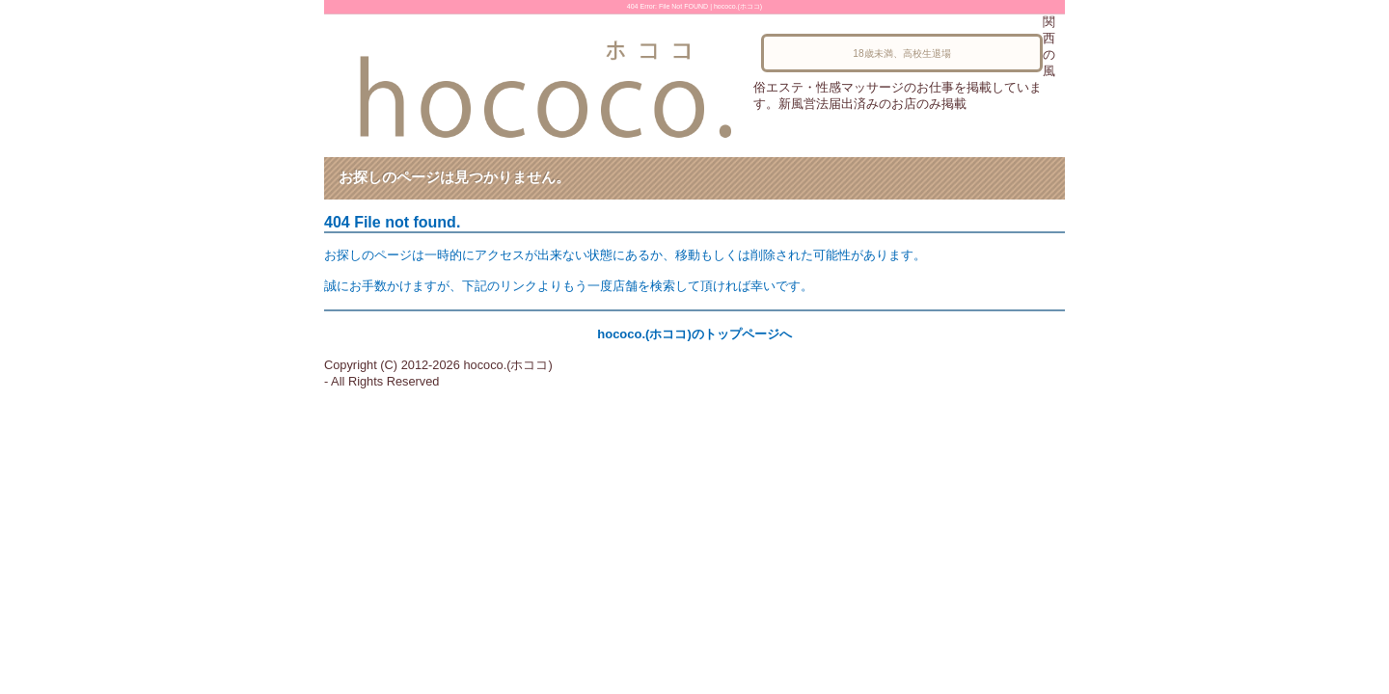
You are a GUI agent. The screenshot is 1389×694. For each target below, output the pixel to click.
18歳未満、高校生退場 (901, 53)
